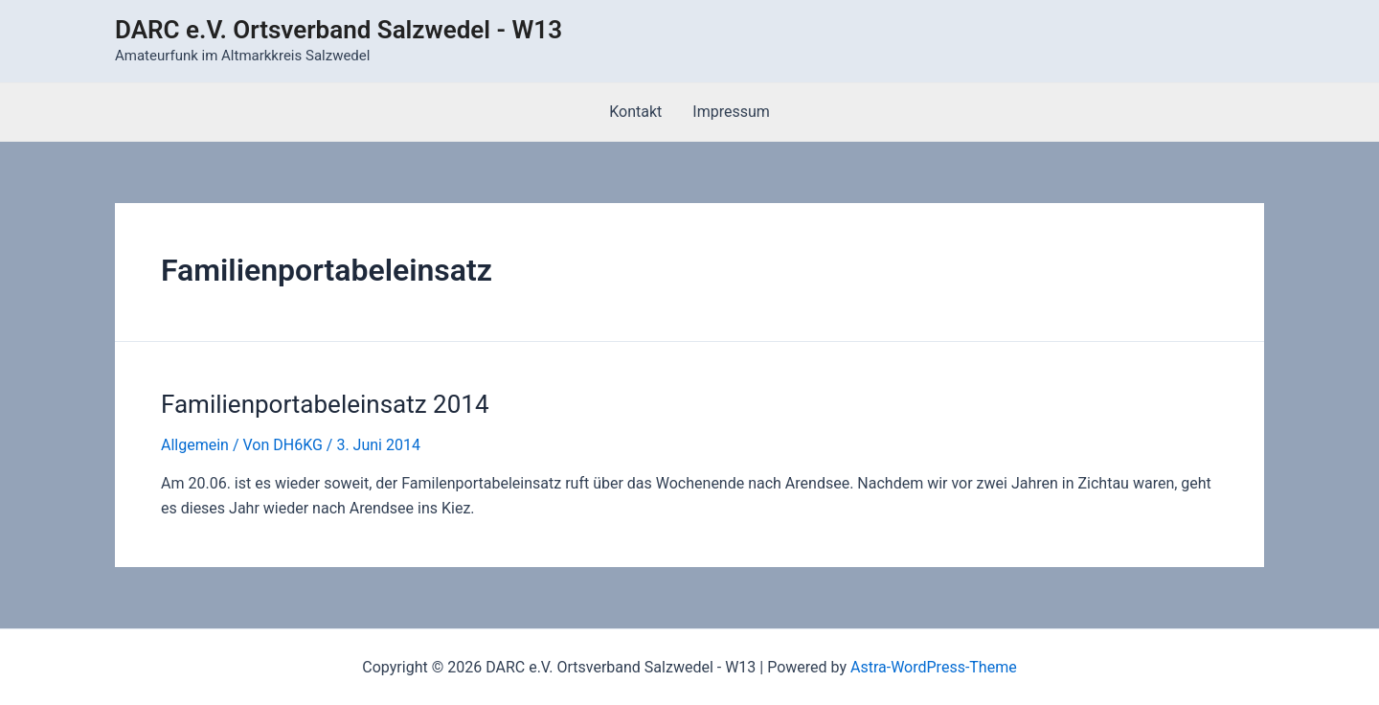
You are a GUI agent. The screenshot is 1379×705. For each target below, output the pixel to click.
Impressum (731, 111)
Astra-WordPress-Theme (933, 667)
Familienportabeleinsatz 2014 (325, 404)
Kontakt (635, 111)
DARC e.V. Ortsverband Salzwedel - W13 (338, 29)
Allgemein (195, 445)
